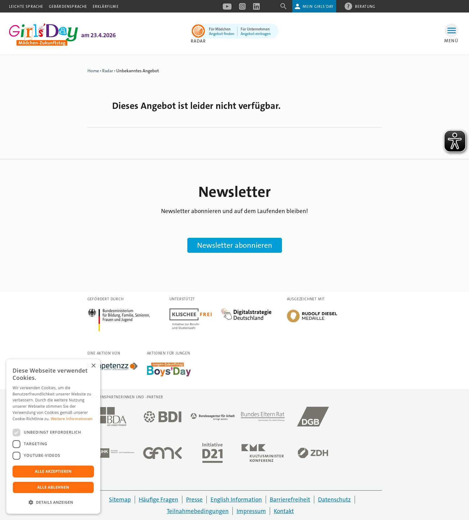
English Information (236, 499)
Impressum (251, 511)
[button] (53, 502)
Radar (107, 71)
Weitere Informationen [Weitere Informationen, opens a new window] (72, 418)
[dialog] (53, 436)
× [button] (93, 366)
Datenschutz (334, 499)
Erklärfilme (106, 6)
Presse (194, 499)
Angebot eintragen (256, 33)
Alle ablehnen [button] (53, 487)
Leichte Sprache (26, 6)
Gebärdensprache (68, 6)
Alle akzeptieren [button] (53, 471)
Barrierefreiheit (290, 499)
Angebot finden (221, 33)
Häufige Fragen (158, 499)
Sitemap (120, 499)
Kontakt (284, 511)
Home (93, 71)
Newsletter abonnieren (234, 245)
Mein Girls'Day (318, 6)
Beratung (365, 6)
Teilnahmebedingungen (198, 511)
